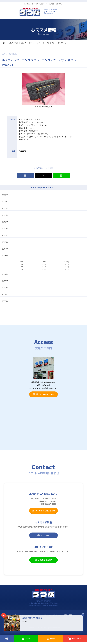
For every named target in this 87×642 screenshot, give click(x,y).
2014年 (5, 249)
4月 (68, 267)
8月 (45, 264)
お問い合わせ (49, 14)
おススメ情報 (13, 43)
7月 (68, 264)
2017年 (5, 229)
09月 (30, 43)
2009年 (5, 294)
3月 (22, 269)
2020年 (5, 208)
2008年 (5, 301)
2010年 (5, 288)
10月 (67, 262)
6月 (22, 267)
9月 (22, 264)
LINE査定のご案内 (43, 560)
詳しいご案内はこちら (43, 394)
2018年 (5, 222)
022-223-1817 (51, 12)
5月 (45, 267)
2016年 (5, 235)
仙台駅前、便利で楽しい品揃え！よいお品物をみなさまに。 (43, 4)
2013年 (23, 43)
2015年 (5, 242)
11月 (44, 262)
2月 (45, 269)
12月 (22, 262)
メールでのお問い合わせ (43, 510)
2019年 (5, 215)
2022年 (5, 195)
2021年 (5, 202)
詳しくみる (43, 535)
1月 (68, 269)
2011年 (5, 281)
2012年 (5, 274)
